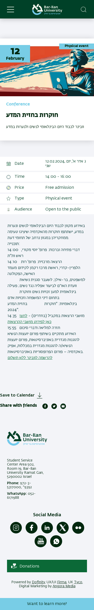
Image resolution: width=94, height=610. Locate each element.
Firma (61, 582)
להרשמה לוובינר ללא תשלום (30, 358)
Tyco (78, 582)
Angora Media (64, 586)
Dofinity (38, 582)
